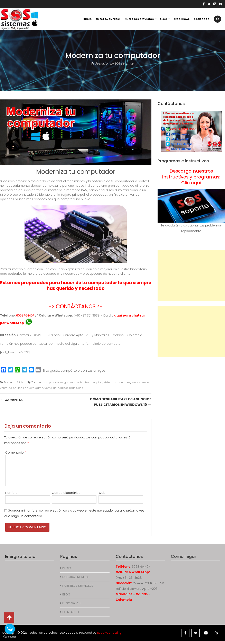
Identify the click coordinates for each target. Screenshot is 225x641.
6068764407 (25, 315)
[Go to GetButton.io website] (9, 636)
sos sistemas (140, 382)
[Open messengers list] (10, 629)
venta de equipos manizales (64, 388)
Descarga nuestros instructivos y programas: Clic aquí (191, 177)
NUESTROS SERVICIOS (139, 19)
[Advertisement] (191, 275)
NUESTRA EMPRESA (108, 19)
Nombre (12, 493)
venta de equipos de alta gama (21, 388)
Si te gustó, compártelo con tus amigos (74, 370)
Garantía (11, 399)
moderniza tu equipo (88, 382)
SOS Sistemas (123, 63)
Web (102, 493)
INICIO (87, 19)
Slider (21, 382)
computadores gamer (58, 382)
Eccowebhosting (109, 633)
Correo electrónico (67, 493)
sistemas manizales (117, 382)
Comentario (15, 452)
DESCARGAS (182, 19)
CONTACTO (202, 19)
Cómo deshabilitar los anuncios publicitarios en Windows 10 (120, 402)
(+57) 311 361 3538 (129, 577)
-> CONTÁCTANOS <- (76, 306)
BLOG (163, 19)
